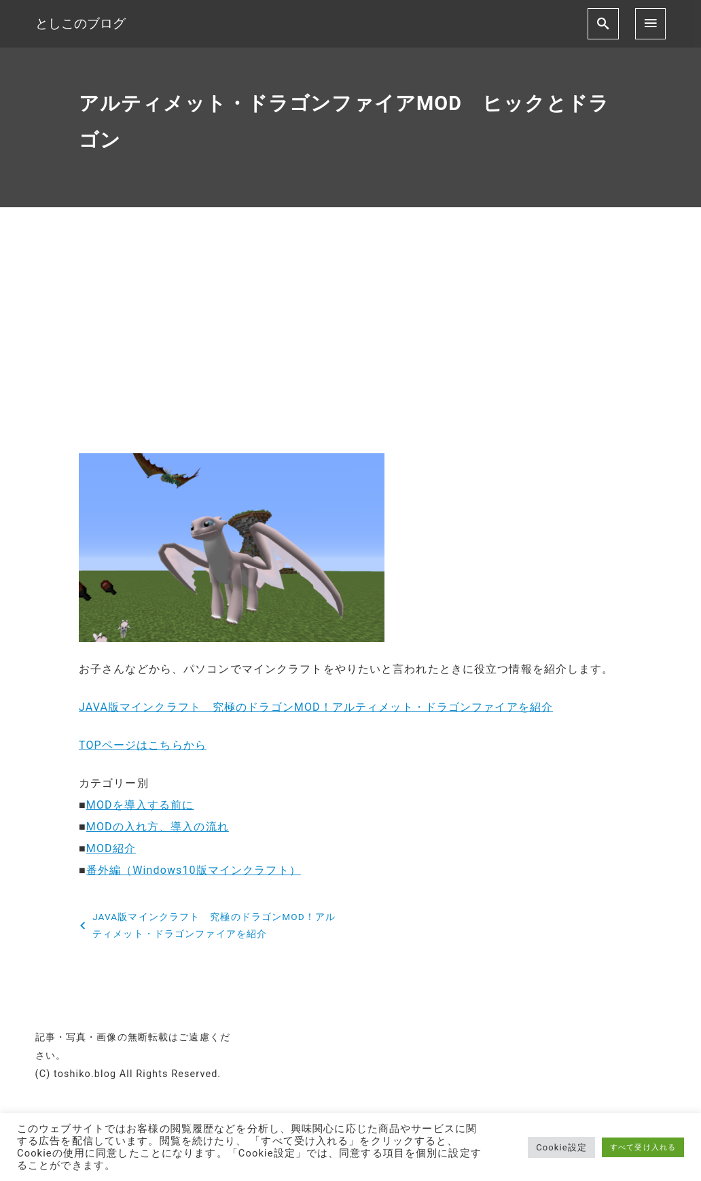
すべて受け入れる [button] (643, 1147)
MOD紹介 (111, 848)
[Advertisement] (350, 342)
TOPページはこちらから (142, 745)
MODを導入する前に (140, 804)
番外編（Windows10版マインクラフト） (193, 870)
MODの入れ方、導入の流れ (157, 826)
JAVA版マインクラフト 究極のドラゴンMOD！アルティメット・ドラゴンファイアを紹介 (316, 707)
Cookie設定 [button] (561, 1147)
